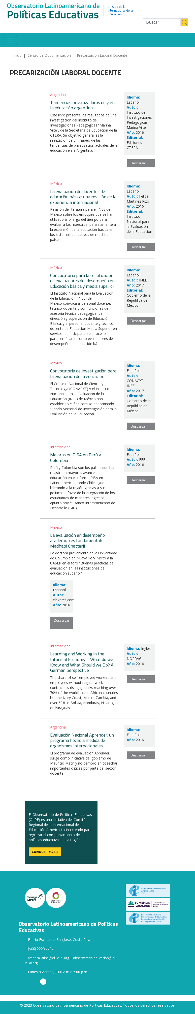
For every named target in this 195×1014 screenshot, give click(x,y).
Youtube (28, 981)
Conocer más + (45, 851)
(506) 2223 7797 (41, 948)
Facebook (51, 981)
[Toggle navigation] (10, 40)
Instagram (43, 981)
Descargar (138, 163)
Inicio (17, 55)
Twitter (35, 981)
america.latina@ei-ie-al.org (48, 957)
